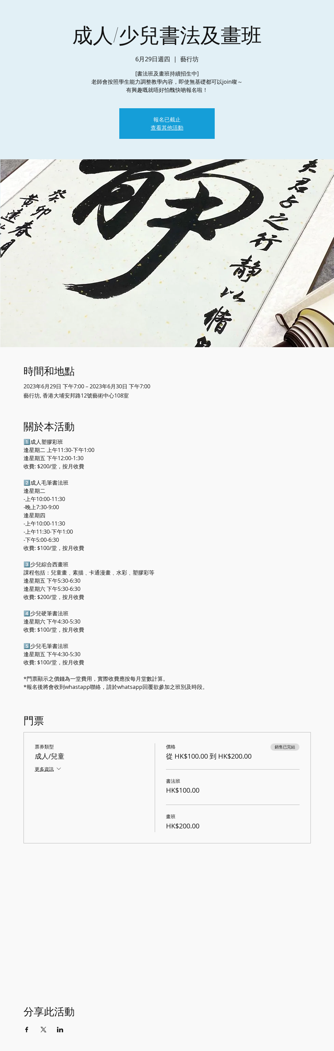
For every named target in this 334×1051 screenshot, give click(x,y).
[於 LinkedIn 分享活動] (60, 1029)
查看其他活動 (167, 127)
